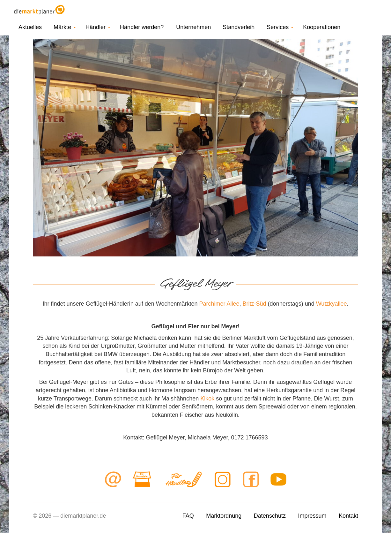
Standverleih (239, 27)
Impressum (312, 516)
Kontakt (348, 516)
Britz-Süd (254, 304)
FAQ (188, 516)
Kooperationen (321, 27)
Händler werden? (142, 27)
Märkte (65, 27)
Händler (97, 27)
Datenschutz (270, 516)
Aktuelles (30, 27)
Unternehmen (193, 27)
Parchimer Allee (219, 304)
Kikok (207, 398)
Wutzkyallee (331, 304)
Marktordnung (223, 516)
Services (280, 27)
